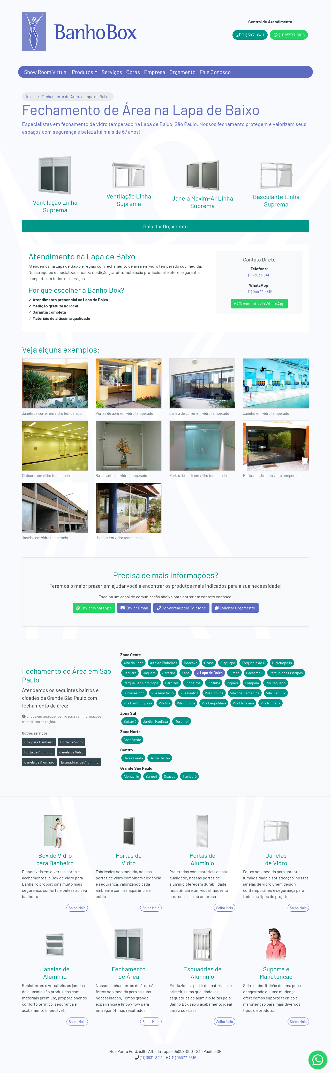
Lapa (186, 673)
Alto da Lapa (133, 663)
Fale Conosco (215, 72)
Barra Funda (133, 758)
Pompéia (252, 683)
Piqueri (232, 683)
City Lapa (227, 663)
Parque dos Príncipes (286, 673)
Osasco (170, 776)
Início (31, 96)
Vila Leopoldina (214, 703)
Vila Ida (164, 703)
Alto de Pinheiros (163, 663)
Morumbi (182, 721)
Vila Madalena (243, 703)
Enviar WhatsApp (94, 607)
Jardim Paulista (155, 721)
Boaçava (190, 663)
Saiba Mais (77, 907)
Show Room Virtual (46, 72)
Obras (133, 72)
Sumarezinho (134, 693)
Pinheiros (193, 683)
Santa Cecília (160, 758)
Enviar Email (134, 607)
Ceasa (209, 663)
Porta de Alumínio (38, 752)
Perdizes (172, 683)
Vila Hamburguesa (138, 703)
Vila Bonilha (214, 693)
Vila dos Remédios (244, 693)
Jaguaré (149, 673)
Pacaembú (254, 673)
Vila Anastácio (162, 693)
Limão (234, 673)
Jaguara (130, 673)
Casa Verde (132, 739)
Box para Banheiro (39, 742)
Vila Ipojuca (186, 703)
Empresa (154, 72)
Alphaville (131, 776)
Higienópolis (282, 663)
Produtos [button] (82, 72)
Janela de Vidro (71, 752)
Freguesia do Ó (253, 663)
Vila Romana (270, 703)
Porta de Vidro (71, 742)
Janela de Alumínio (39, 762)
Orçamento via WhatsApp (259, 303)
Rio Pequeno (276, 683)
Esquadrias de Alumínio (80, 762)
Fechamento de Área (60, 96)
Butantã (130, 721)
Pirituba (213, 683)
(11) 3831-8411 (250, 34)
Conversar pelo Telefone (181, 607)
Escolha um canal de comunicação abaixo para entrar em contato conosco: (166, 596)
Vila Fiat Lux (275, 693)
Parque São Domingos (141, 683)
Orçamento (182, 72)
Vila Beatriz (189, 693)
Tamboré (189, 776)
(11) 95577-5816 (289, 34)
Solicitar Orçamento (165, 226)
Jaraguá (168, 673)
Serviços (112, 72)
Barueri (151, 776)
